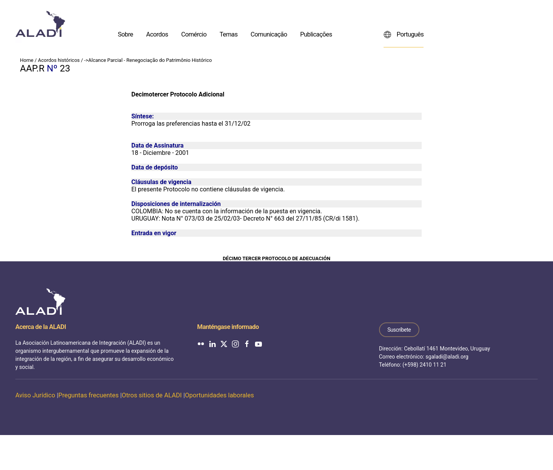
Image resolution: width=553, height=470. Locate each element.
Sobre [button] (125, 34)
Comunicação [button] (269, 34)
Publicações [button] (316, 34)
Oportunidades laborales (219, 395)
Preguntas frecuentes (88, 395)
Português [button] (404, 34)
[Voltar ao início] (40, 24)
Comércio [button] (194, 34)
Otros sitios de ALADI (152, 395)
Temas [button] (229, 34)
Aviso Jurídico (35, 395)
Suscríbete (399, 330)
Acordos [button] (157, 34)
